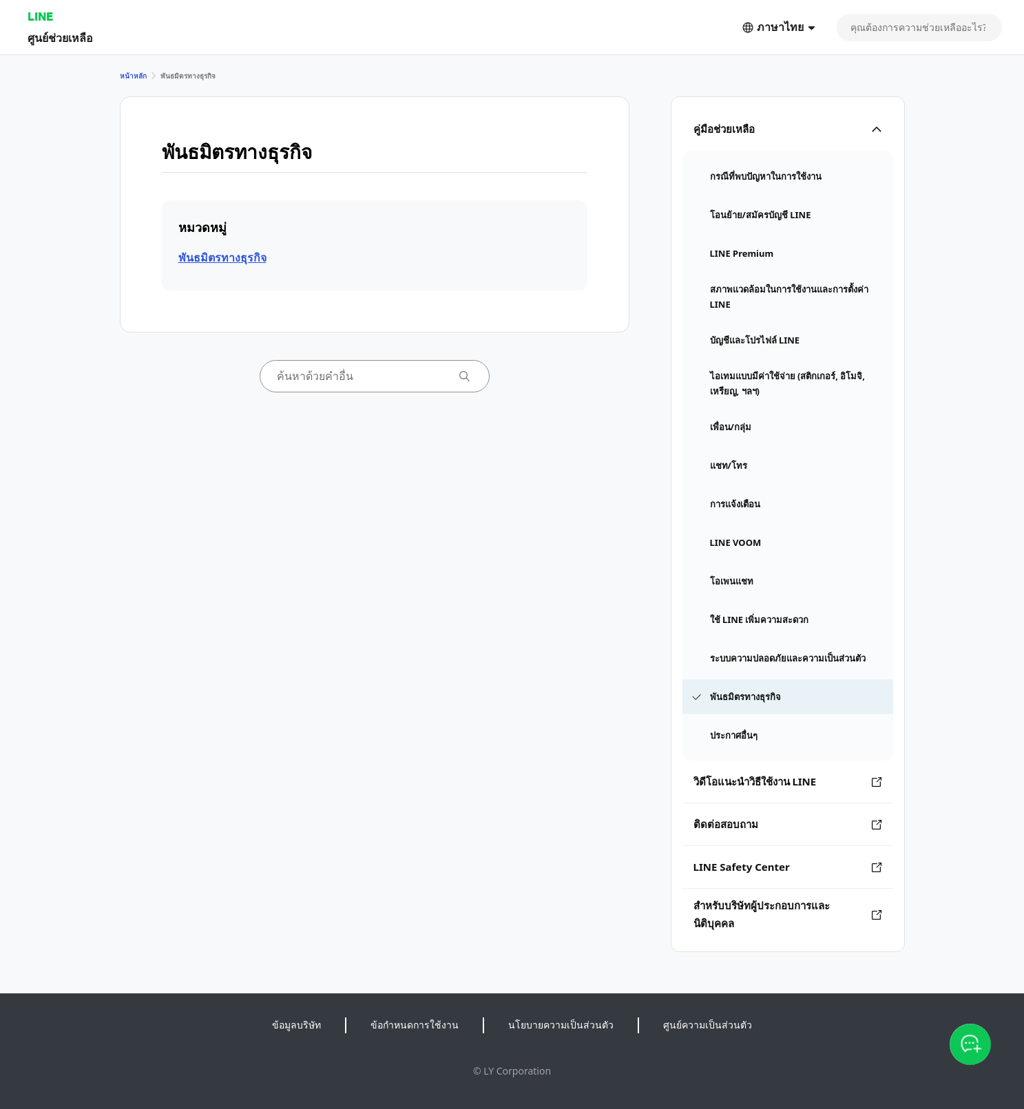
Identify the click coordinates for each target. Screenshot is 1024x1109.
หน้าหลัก (133, 76)
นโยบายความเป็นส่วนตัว (561, 1024)
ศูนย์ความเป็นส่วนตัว (707, 1024)
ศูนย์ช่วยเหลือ (60, 37)
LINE (40, 16)
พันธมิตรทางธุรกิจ (222, 257)
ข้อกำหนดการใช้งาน (414, 1024)
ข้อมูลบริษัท (296, 1024)
